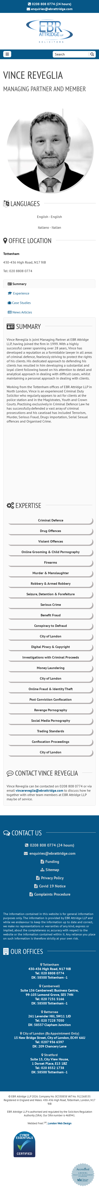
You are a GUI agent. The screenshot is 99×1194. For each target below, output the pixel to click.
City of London (50, 636)
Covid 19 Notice (49, 886)
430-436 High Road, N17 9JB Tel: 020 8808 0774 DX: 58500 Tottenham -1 (49, 971)
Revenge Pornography (50, 710)
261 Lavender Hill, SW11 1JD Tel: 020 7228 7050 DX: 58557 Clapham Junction (49, 1018)
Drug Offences (50, 531)
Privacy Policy (49, 877)
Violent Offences (50, 541)
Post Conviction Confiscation (50, 699)
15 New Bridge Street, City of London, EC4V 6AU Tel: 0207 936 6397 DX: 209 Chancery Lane (49, 1039)
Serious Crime (50, 604)
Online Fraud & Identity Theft (51, 689)
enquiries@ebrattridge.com (50, 9)
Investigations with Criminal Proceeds (50, 657)
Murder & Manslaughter (50, 573)
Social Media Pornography (50, 720)
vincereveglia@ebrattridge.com (39, 790)
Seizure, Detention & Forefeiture (50, 594)
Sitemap (49, 869)
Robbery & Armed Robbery (51, 583)
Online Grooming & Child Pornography (51, 552)
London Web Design (59, 1123)
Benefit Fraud (51, 615)
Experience (18, 293)
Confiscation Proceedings (50, 741)
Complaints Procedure (49, 894)
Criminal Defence (50, 520)
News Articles (20, 312)
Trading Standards (50, 731)
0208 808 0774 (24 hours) (49, 4)
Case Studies (19, 303)
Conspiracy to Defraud (50, 625)
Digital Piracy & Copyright (50, 647)
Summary (17, 284)
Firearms (50, 562)
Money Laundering (51, 668)
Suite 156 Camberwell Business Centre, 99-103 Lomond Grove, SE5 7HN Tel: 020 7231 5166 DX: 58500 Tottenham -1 (49, 994)
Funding (49, 861)
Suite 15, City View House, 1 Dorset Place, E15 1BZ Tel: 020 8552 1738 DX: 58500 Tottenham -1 (49, 1063)
